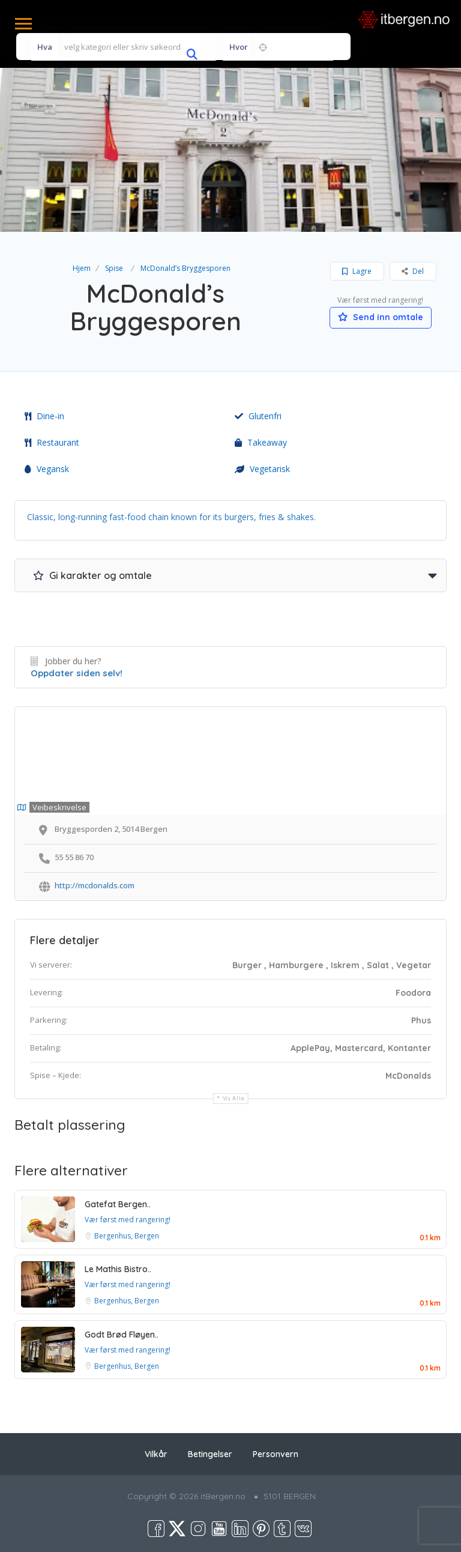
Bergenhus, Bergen (126, 1236)
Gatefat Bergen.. (118, 1204)
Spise (114, 268)
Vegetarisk (262, 468)
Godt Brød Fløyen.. (121, 1334)
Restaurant (52, 442)
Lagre (357, 271)
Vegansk (47, 468)
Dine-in (44, 416)
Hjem (82, 268)
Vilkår (156, 1454)
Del (413, 271)
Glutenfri (258, 416)
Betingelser (210, 1454)
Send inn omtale (380, 317)
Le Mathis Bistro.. (118, 1269)
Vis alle (234, 1098)
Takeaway (261, 442)
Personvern (275, 1454)
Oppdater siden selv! (76, 673)
